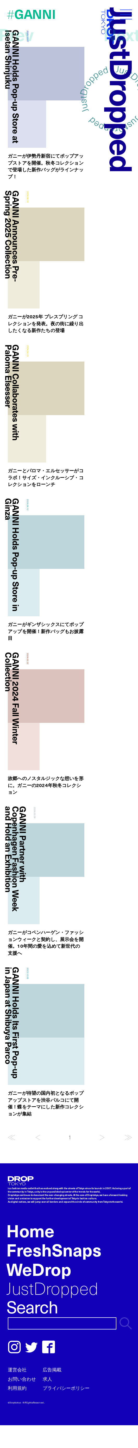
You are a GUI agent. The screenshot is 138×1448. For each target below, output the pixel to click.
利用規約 (17, 1388)
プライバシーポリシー (66, 1388)
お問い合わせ (22, 1379)
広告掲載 (52, 1369)
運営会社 (17, 1369)
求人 (47, 1379)
